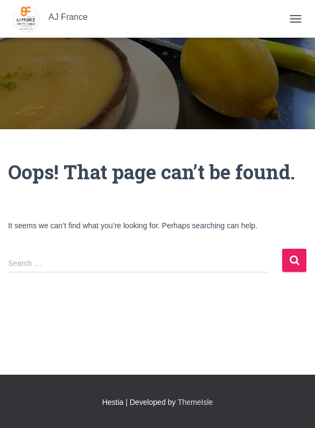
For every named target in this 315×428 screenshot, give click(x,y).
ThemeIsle (195, 402)
